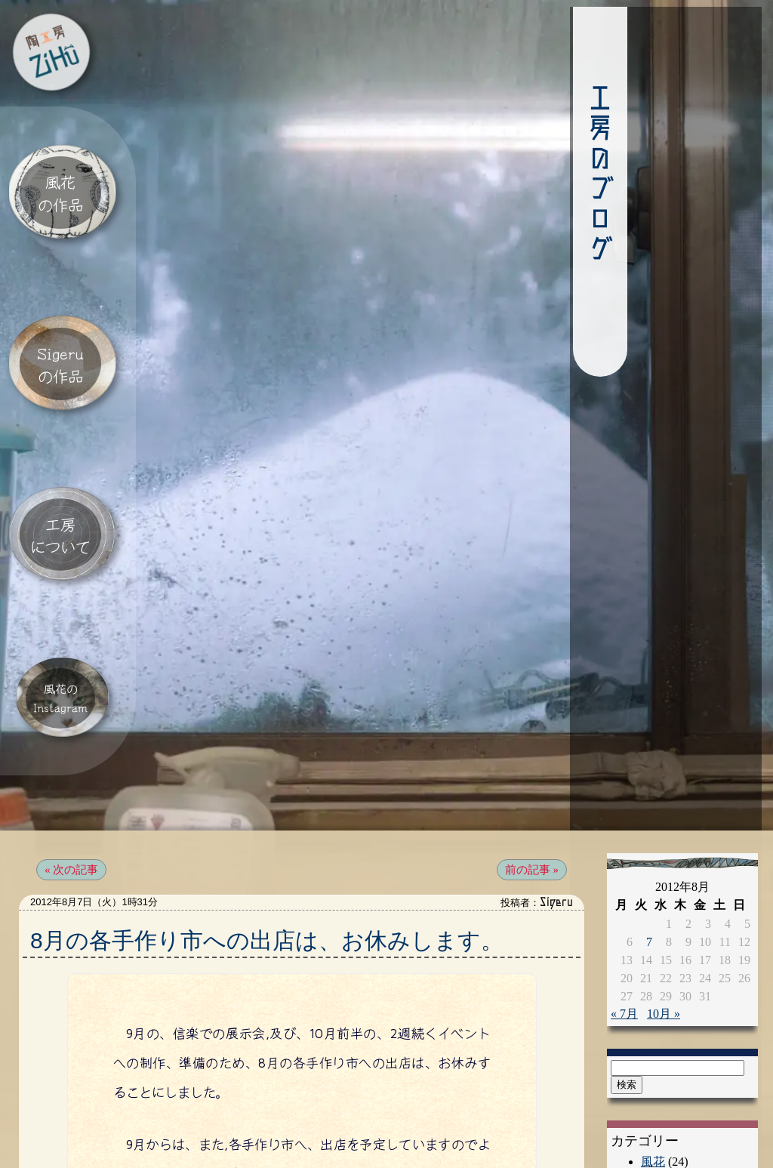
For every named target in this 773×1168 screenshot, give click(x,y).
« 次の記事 (71, 802)
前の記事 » (532, 802)
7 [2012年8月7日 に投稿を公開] (649, 874)
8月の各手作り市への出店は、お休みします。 (267, 872)
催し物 (659, 1142)
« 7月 (624, 945)
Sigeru (657, 1117)
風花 (653, 1093)
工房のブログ (525, 177)
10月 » (663, 945)
